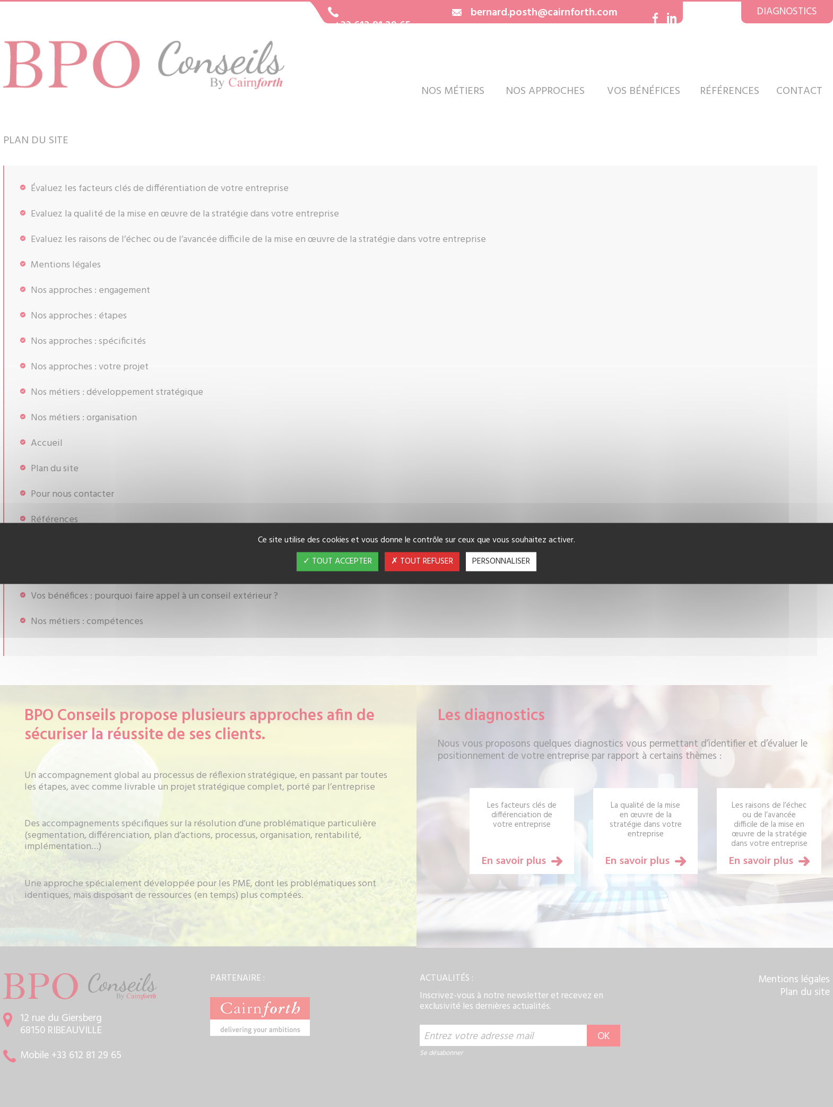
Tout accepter (337, 562)
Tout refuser (422, 562)
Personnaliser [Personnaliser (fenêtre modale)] (501, 562)
